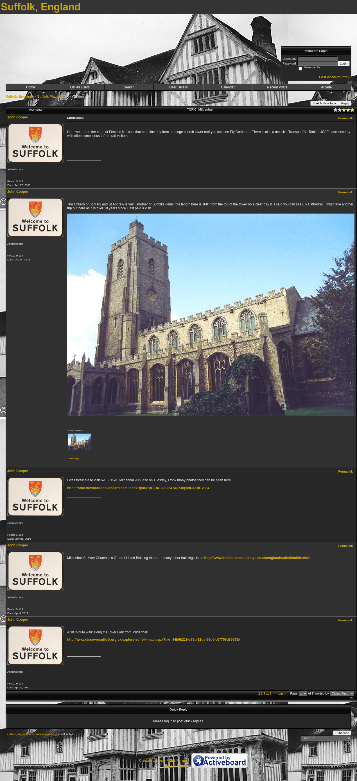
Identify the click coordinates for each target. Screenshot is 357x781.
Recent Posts (277, 87)
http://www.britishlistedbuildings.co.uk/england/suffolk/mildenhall (257, 558)
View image (73, 458)
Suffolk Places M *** (53, 97)
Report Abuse (176, 766)
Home (30, 87)
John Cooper (17, 117)
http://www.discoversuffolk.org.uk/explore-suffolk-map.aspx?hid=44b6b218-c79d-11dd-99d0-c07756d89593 (152, 640)
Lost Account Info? (334, 77)
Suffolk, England (19, 97)
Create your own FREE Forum (163, 760)
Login (343, 63)
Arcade (326, 87)
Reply (345, 103)
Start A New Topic (325, 103)
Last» (282, 693)
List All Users (79, 87)
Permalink (345, 118)
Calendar (228, 87)
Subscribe (342, 733)
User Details (178, 87)
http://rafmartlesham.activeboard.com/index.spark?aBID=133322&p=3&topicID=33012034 (138, 488)
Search (129, 87)
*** (351, 698)
